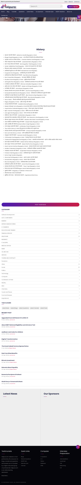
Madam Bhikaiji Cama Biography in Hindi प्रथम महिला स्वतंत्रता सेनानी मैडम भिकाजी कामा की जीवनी (30, 106)
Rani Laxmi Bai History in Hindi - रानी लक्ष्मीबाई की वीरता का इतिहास (22, 133)
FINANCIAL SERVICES (40, 233)
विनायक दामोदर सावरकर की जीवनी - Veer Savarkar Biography (21, 68)
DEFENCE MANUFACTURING (40, 224)
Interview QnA (24, 463)
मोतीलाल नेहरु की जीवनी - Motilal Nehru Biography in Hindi (20, 115)
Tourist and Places (40, 292)
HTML (42, 465)
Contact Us (76, 1)
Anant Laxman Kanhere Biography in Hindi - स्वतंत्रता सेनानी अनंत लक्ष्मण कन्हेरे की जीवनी (28, 146)
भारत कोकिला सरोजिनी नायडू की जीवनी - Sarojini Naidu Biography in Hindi (24, 122)
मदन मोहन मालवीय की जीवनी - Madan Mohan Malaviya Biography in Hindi (24, 142)
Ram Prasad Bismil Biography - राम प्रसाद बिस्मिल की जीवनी (20, 77)
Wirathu (40, 283)
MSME (40, 249)
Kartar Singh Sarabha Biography (13, 155)
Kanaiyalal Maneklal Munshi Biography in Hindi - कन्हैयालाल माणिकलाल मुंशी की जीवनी (27, 93)
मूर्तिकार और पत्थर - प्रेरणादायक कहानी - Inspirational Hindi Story (21, 175)
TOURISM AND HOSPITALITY (40, 258)
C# (61, 468)
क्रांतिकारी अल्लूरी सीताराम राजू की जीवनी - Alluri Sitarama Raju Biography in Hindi (25, 95)
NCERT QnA (24, 461)
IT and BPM (40, 242)
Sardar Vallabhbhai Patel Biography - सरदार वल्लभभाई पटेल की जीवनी (23, 66)
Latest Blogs (14, 308)
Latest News (30, 11)
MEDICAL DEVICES (40, 246)
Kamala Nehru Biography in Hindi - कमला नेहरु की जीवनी (20, 159)
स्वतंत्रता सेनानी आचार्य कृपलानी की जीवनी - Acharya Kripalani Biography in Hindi (25, 130)
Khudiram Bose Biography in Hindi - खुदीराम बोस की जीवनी (20, 79)
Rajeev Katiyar (12, 348)
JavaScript (62, 461)
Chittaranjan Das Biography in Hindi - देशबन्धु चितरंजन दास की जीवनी (23, 137)
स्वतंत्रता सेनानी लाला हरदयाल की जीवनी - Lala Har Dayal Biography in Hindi (24, 90)
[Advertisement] (40, 34)
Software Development (40, 215)
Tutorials (14, 11)
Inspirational (40, 298)
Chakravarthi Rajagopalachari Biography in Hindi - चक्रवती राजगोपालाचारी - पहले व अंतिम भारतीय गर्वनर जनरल (33, 139)
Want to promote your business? (10, 1)
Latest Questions (24, 308)
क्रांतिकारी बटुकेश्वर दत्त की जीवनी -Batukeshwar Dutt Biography (21, 70)
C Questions (44, 456)
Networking (63, 465)
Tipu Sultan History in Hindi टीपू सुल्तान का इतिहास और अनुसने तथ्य (22, 128)
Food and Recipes (40, 295)
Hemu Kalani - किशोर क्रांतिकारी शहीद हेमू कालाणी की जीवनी (20, 99)
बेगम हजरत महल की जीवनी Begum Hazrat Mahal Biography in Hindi (22, 168)
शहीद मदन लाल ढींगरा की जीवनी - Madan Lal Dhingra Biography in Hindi (23, 86)
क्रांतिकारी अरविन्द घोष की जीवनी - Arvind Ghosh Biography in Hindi (22, 164)
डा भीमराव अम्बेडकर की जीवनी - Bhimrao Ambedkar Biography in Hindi (23, 84)
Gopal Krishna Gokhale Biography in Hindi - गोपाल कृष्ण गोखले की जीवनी (24, 108)
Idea (40, 286)
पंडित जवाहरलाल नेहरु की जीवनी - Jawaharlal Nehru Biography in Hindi (23, 62)
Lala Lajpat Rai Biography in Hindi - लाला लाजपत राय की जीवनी (21, 113)
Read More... (5, 475)
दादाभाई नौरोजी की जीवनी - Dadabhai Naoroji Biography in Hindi (21, 104)
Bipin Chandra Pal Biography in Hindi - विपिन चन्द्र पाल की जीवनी (21, 110)
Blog (8, 11)
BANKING (40, 221)
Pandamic (40, 261)
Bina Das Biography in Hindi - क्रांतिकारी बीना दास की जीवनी (20, 162)
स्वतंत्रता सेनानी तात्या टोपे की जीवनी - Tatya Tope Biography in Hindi (22, 166)
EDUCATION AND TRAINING (40, 230)
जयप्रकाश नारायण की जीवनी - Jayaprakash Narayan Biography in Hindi (23, 150)
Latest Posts (43, 308)
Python (42, 461)
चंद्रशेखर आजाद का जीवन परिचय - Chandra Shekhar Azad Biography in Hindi (24, 59)
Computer (40, 276)
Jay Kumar (12, 319)
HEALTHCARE (40, 236)
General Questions (26, 459)
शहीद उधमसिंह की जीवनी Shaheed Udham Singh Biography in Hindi (22, 124)
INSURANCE (40, 239)
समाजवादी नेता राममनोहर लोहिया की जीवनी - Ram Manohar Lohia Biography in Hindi (26, 117)
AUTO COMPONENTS (40, 218)
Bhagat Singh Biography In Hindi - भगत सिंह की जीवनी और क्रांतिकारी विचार (24, 57)
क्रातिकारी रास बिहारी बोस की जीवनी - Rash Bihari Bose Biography (21, 75)
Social (40, 267)
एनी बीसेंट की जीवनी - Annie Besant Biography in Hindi (19, 88)
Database (43, 463)
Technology (40, 273)
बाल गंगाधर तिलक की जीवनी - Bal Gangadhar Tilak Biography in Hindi (23, 64)
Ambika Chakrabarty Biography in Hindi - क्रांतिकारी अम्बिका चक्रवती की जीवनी (25, 148)
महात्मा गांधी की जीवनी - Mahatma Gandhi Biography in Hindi (21, 55)
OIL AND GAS (40, 252)
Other (40, 264)
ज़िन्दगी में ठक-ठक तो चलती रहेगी (13, 173)
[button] (78, 184)
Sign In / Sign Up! (73, 6)
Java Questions (64, 459)
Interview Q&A (49, 11)
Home (66, 1)
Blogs (22, 456)
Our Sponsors (39, 11)
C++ (42, 459)
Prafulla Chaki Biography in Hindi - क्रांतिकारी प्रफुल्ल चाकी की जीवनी (22, 153)
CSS (61, 463)
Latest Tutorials (34, 308)
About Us (71, 1)
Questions (21, 11)
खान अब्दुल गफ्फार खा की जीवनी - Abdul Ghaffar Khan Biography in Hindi (24, 144)
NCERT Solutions (60, 11)
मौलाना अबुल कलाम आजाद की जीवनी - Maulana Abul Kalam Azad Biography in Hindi (27, 119)
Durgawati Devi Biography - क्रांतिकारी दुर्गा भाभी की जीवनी (20, 73)
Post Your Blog (40, 204)
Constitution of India (40, 280)
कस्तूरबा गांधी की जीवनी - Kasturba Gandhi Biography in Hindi (21, 135)
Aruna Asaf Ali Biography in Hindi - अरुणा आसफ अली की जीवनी (21, 157)
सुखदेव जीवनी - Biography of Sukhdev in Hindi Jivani (18, 170)
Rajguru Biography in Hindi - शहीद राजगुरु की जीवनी (18, 102)
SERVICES (40, 255)
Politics (40, 270)
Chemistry (40, 289)
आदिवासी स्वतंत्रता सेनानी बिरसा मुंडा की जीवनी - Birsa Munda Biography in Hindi (25, 97)
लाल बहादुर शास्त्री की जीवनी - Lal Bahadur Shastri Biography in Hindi (22, 126)
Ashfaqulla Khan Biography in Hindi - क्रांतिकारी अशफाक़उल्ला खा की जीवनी (24, 82)
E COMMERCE (40, 227)
